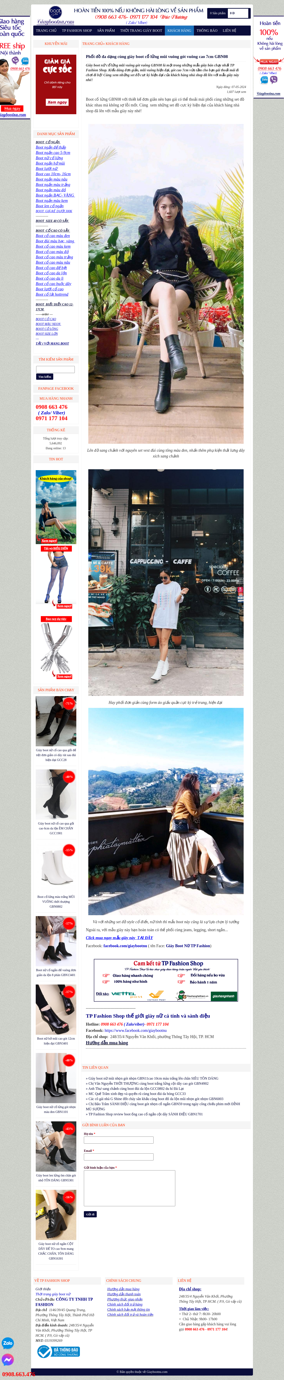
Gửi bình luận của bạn (100, 1167)
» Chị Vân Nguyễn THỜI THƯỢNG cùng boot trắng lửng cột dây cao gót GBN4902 (147, 1083)
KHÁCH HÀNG (179, 30)
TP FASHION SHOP (77, 30)
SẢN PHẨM (106, 30)
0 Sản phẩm (218, 13)
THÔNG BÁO (207, 30)
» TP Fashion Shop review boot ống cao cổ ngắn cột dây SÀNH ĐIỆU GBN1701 (144, 1114)
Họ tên (89, 1134)
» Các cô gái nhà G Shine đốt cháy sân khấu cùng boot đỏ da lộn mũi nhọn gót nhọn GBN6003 (154, 1099)
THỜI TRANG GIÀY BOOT (141, 30)
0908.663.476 (18, 1374)
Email (89, 1150)
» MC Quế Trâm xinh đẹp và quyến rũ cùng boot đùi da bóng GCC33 (136, 1094)
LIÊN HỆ (229, 30)
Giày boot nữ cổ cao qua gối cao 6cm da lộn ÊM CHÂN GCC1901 (56, 828)
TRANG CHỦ (46, 30)
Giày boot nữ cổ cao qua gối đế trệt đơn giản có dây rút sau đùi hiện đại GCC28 (56, 755)
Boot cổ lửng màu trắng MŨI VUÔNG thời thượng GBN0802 (56, 901)
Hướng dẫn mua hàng (107, 1042)
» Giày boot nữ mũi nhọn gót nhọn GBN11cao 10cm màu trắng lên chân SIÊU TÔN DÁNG (152, 1078)
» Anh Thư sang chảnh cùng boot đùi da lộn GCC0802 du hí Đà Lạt (135, 1088)
